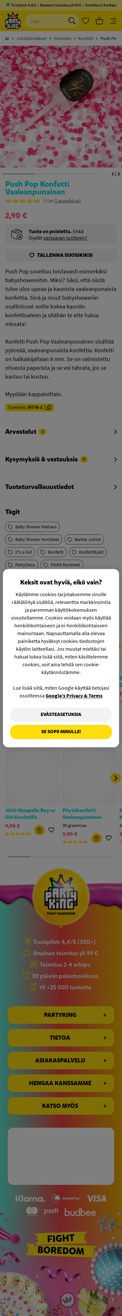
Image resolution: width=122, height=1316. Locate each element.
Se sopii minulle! (61, 732)
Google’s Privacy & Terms (74, 695)
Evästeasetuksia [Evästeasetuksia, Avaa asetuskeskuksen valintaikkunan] (61, 714)
